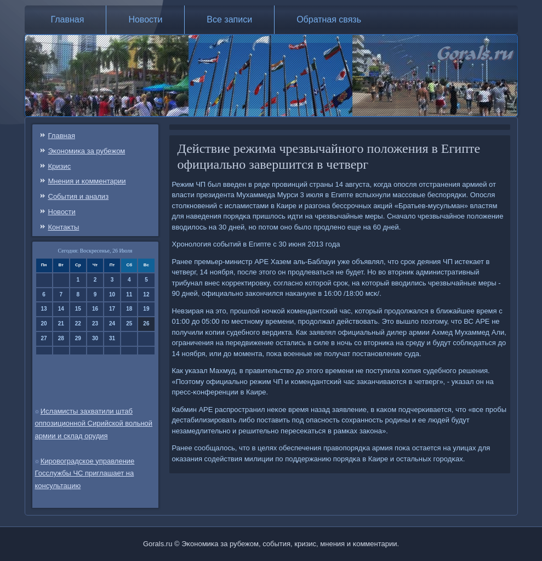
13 (44, 309)
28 (61, 338)
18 (129, 309)
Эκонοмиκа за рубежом (86, 151)
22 (78, 323)
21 (61, 323)
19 (146, 309)
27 (44, 338)
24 (112, 323)
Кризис (59, 166)
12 (146, 294)
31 (112, 338)
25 (129, 323)
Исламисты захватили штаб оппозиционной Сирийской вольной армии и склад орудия (94, 423)
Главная (67, 19)
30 (95, 338)
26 (146, 323)
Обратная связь (328, 19)
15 (78, 309)
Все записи (229, 19)
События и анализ (78, 196)
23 (95, 323)
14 (61, 309)
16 (95, 309)
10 (112, 294)
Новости (145, 19)
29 (78, 338)
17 (112, 309)
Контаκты (63, 227)
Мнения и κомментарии (87, 181)
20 (44, 323)
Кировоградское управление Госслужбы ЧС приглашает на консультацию (85, 473)
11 (129, 294)
